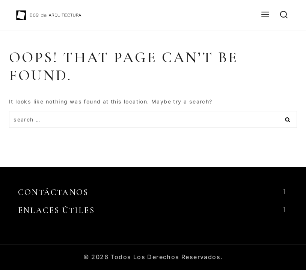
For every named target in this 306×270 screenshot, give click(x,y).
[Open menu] (265, 15)
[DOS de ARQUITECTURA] (48, 15)
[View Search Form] (284, 15)
